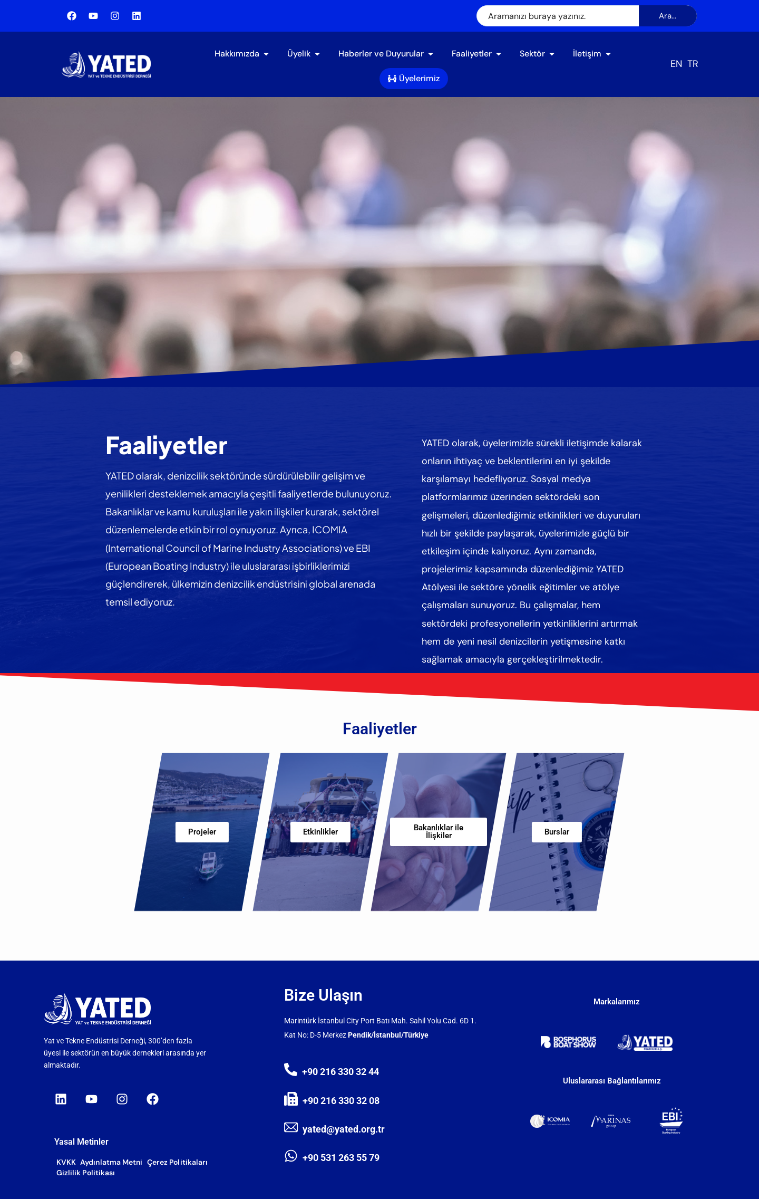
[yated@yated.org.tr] (291, 1127)
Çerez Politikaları (177, 1162)
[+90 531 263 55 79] (291, 1156)
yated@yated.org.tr (344, 1129)
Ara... (667, 16)
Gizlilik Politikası (85, 1172)
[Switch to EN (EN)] (676, 64)
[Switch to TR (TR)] (693, 64)
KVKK (66, 1162)
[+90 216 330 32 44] (290, 1069)
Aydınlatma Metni (111, 1162)
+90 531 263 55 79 (341, 1157)
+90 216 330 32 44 (340, 1071)
